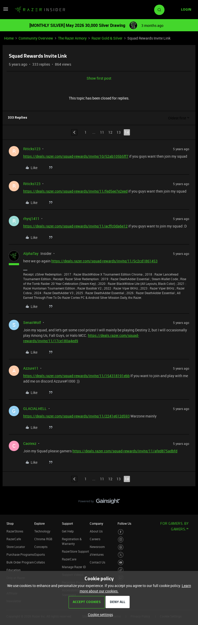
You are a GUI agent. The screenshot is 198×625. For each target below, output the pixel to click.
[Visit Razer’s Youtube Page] (121, 562)
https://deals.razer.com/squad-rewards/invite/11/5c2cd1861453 (104, 260)
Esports (39, 554)
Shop (10, 523)
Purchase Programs (20, 554)
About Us (96, 531)
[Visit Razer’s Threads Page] (121, 547)
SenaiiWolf (32, 322)
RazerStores (14, 531)
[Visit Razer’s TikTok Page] (121, 570)
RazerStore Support (75, 551)
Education (13, 570)
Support (67, 523)
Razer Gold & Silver (107, 38)
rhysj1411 (31, 218)
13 (119, 132)
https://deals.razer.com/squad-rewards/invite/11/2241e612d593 (76, 416)
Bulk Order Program (20, 562)
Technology (42, 531)
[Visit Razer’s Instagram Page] (121, 539)
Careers (95, 539)
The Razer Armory (72, 38)
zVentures (97, 554)
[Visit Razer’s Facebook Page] (121, 532)
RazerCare (69, 559)
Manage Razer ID (74, 567)
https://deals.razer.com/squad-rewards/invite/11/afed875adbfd (124, 450)
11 (102, 132)
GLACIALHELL (35, 408)
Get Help (68, 531)
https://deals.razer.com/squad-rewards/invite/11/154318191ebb (76, 375)
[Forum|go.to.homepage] (40, 10)
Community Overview (36, 38)
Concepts (40, 547)
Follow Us (124, 523)
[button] (6, 10)
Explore (39, 523)
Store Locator (15, 547)
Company (96, 523)
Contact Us (97, 562)
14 (127, 132)
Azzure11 (30, 368)
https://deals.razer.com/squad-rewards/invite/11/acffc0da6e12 (75, 226)
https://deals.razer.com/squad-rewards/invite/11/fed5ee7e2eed (75, 191)
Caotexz (29, 443)
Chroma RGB (43, 539)
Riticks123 (31, 148)
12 (110, 132)
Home (9, 38)
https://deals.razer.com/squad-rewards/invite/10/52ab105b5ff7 (75, 156)
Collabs (39, 562)
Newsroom (97, 547)
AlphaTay (30, 253)
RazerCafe (13, 539)
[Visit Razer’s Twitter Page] (121, 555)
